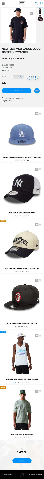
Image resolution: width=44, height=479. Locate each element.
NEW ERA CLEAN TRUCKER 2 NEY (22, 213)
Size (4, 77)
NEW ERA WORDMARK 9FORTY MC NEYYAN (22, 268)
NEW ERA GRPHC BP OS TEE (22, 435)
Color (4, 83)
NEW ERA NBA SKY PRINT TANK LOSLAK (22, 379)
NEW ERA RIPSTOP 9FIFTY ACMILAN (22, 324)
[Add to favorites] (37, 90)
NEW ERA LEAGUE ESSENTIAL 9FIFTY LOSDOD (22, 157)
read (22, 461)
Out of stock (16, 90)
